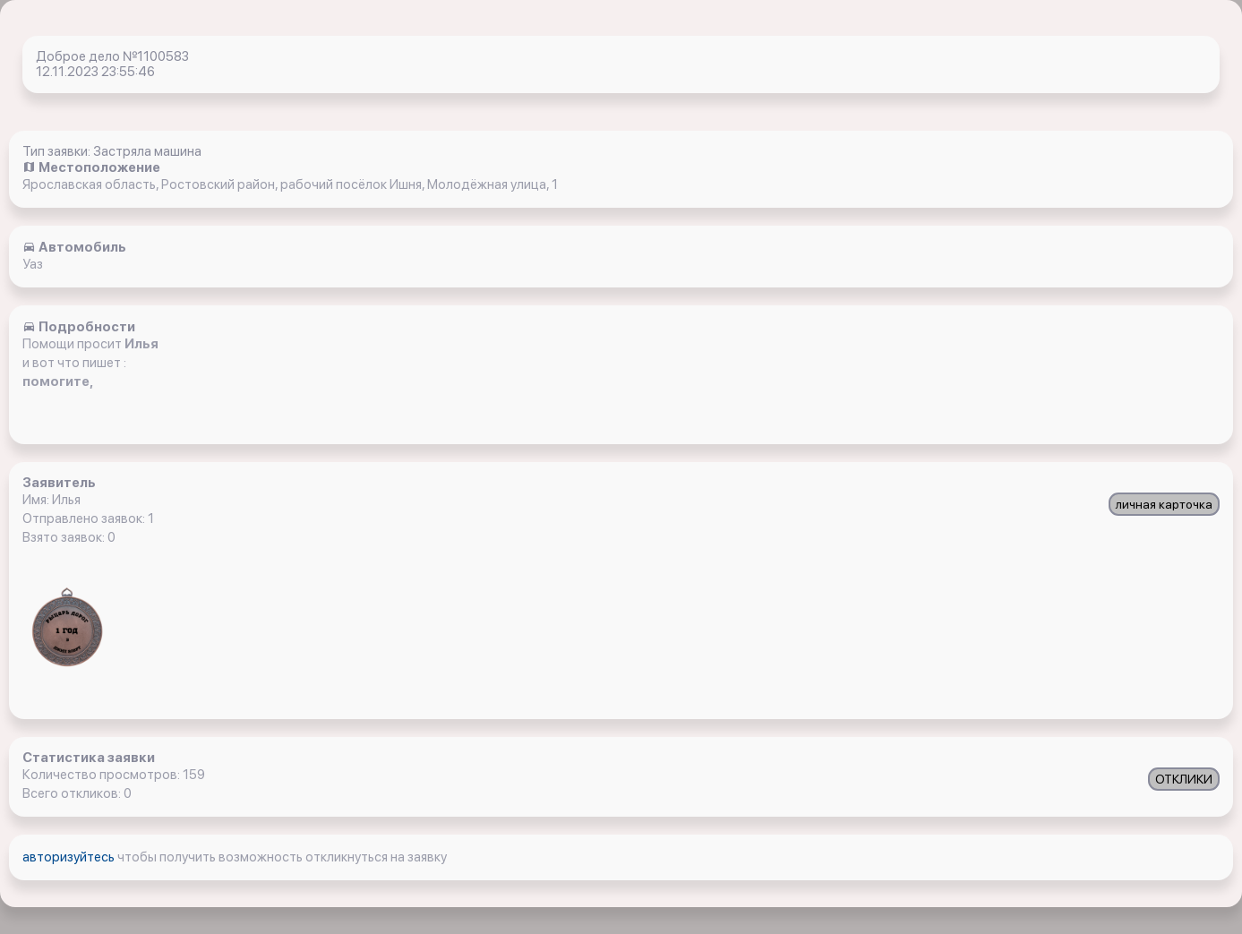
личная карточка (1164, 504)
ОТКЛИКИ (1183, 779)
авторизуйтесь (69, 857)
